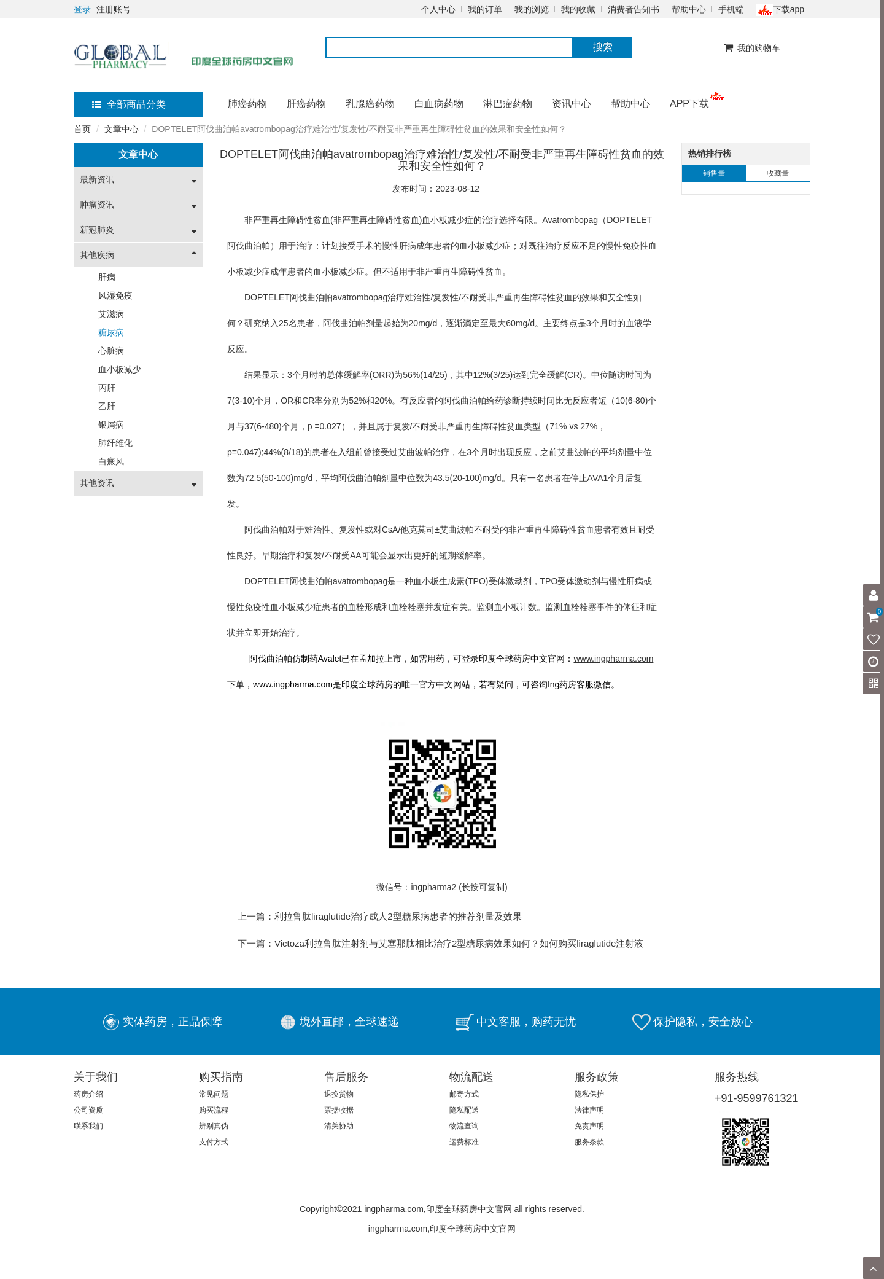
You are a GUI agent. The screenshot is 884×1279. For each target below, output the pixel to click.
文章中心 (121, 129)
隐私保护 (589, 1094)
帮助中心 (689, 9)
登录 (82, 9)
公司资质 (88, 1110)
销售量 (714, 173)
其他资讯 (97, 483)
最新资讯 (97, 179)
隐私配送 (464, 1110)
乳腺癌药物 (370, 103)
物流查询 (464, 1126)
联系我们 (88, 1126)
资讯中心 (571, 103)
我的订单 (485, 9)
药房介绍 (88, 1094)
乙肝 (106, 406)
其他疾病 (97, 255)
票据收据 (339, 1110)
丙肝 (106, 388)
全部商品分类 (129, 104)
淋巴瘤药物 (507, 103)
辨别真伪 (213, 1126)
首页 (82, 129)
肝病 (106, 277)
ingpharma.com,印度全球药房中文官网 (442, 1229)
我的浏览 (531, 9)
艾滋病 (111, 314)
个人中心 (438, 9)
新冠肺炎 (97, 230)
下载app (780, 9)
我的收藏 (578, 9)
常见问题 (213, 1094)
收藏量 (778, 173)
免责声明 (589, 1126)
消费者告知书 (633, 9)
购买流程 (213, 1110)
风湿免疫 (115, 295)
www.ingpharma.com (293, 684)
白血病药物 (438, 103)
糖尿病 (111, 332)
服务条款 (589, 1142)
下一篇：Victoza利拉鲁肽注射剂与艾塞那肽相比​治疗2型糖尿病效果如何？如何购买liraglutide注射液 (440, 943)
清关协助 (339, 1126)
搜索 (603, 47)
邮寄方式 (464, 1094)
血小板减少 (119, 369)
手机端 (731, 9)
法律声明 (589, 1110)
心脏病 (111, 351)
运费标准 (464, 1142)
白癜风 (111, 461)
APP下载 (689, 103)
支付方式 (213, 1142)
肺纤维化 (115, 443)
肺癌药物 (247, 103)
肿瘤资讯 (97, 204)
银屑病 (111, 424)
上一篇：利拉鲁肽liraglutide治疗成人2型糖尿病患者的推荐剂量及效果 (380, 916)
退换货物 (339, 1094)
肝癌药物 (306, 103)
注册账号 (113, 9)
